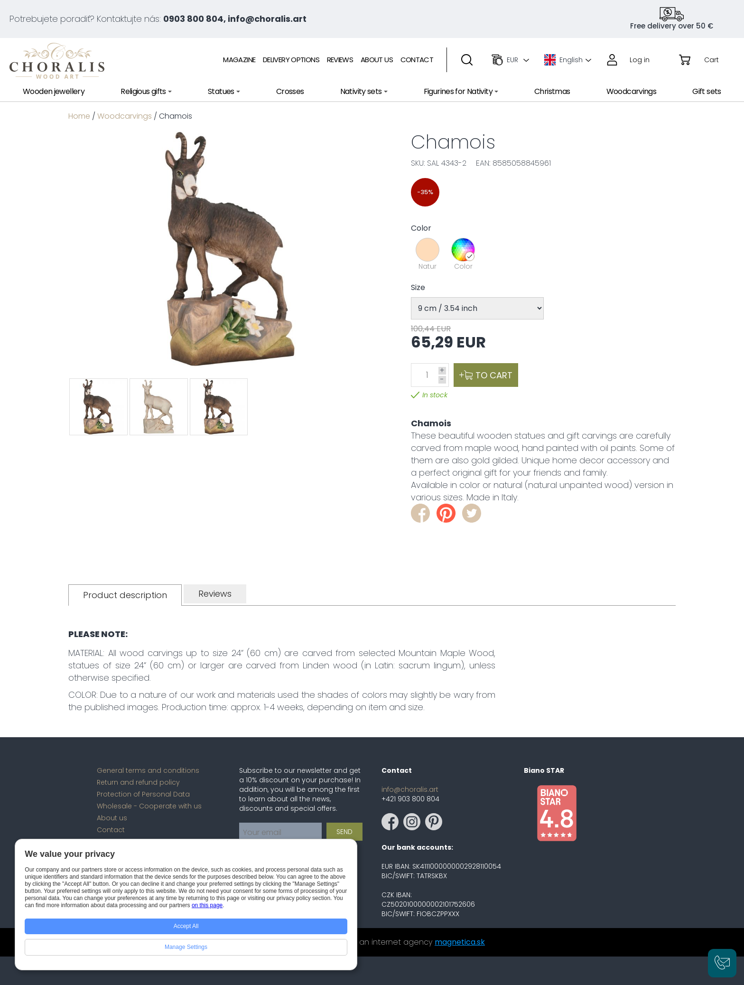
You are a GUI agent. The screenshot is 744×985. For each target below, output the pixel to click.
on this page (207, 905)
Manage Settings (186, 947)
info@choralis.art (409, 789)
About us (112, 818)
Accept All (186, 926)
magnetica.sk (460, 942)
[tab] (125, 595)
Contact (111, 830)
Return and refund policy (138, 782)
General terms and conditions (148, 770)
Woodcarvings (124, 116)
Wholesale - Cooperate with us (149, 806)
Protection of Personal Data (143, 794)
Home (79, 116)
